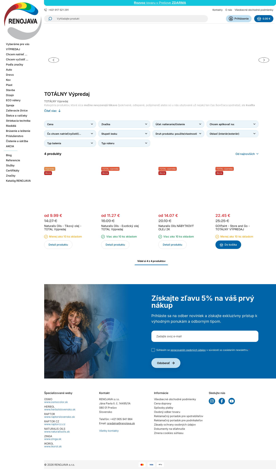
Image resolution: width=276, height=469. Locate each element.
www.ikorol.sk (53, 446)
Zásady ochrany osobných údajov (175, 424)
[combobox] (247, 153)
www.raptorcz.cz (54, 424)
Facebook (222, 401)
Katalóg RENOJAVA (18, 175)
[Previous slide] (53, 60)
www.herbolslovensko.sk (59, 409)
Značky (10, 170)
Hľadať (49, 18)
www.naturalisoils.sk (57, 431)
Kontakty (217, 9)
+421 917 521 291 (58, 9)
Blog (9, 149)
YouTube (231, 401)
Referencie (13, 154)
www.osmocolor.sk (56, 402)
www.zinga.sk (52, 439)
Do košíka (231, 244)
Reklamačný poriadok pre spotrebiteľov (178, 416)
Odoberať (163, 363)
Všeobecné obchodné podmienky (254, 9)
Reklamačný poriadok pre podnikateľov (178, 420)
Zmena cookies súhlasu (168, 433)
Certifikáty (12, 165)
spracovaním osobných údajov (188, 349)
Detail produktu (58, 244)
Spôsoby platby (163, 407)
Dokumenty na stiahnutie (169, 428)
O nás (228, 9)
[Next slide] (264, 60)
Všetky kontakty (109, 430)
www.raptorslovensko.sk (59, 416)
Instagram (212, 401)
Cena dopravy (162, 403)
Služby (10, 159)
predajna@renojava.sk (121, 423)
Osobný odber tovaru (167, 412)
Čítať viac (50, 110)
